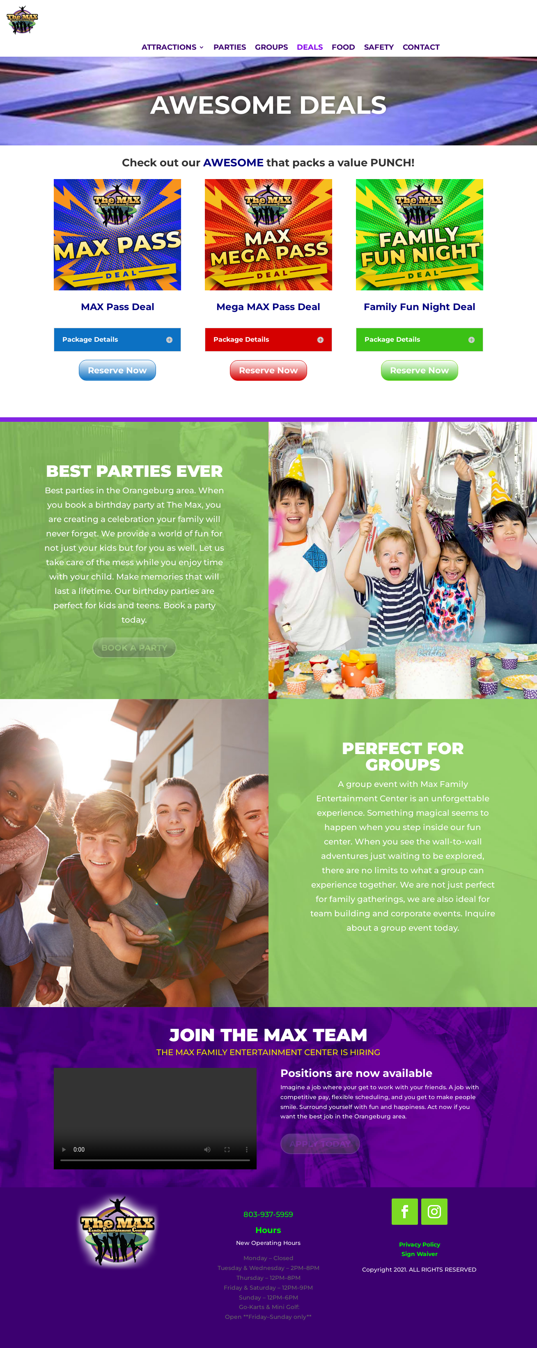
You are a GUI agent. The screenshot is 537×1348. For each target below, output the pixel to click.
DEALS (310, 48)
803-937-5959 (268, 1214)
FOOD (343, 48)
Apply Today (320, 1144)
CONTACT (421, 48)
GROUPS (271, 48)
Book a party (134, 648)
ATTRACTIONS (169, 48)
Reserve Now (117, 370)
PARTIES (229, 48)
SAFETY (379, 48)
